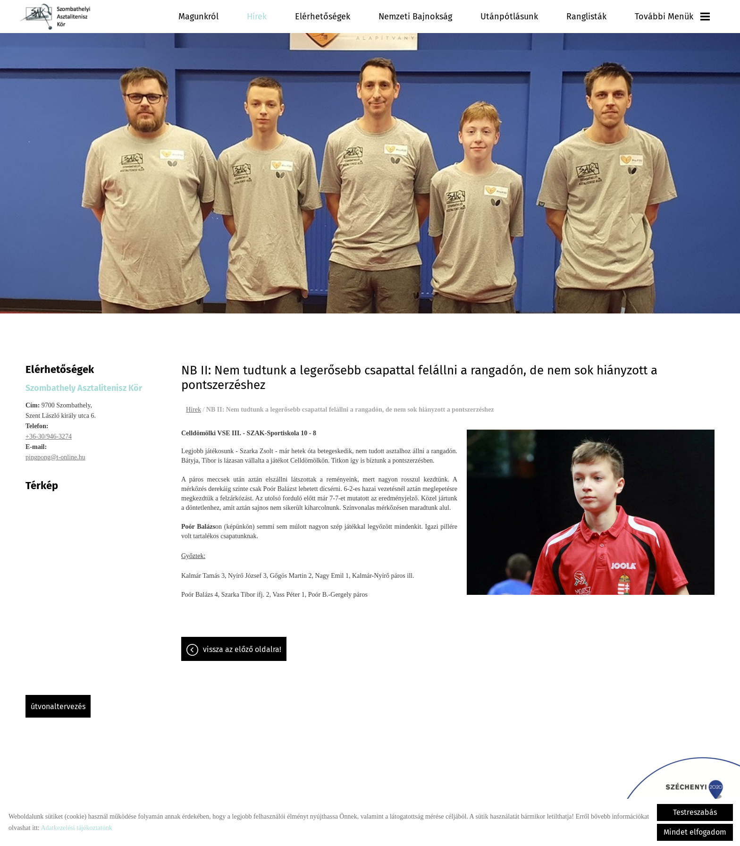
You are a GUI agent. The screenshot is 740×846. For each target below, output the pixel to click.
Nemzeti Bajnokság (415, 16)
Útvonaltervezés (58, 701)
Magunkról (198, 16)
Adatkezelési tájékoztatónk (76, 827)
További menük (672, 16)
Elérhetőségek (322, 16)
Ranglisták (586, 16)
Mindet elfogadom (695, 832)
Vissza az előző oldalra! (242, 644)
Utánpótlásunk (509, 16)
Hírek (257, 16)
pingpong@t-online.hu (55, 452)
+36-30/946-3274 (48, 431)
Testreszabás (695, 812)
